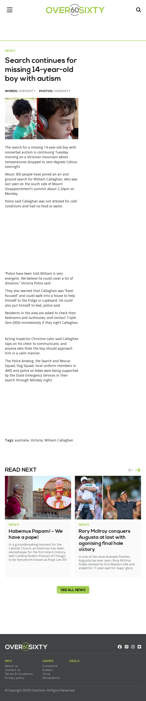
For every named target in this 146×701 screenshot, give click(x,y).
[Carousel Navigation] (133, 491)
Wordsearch (51, 677)
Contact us (13, 669)
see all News (73, 611)
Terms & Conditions (20, 673)
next (137, 491)
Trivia (47, 673)
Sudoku (48, 669)
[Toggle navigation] (10, 10)
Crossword (50, 665)
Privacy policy (15, 677)
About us (12, 665)
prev (130, 491)
